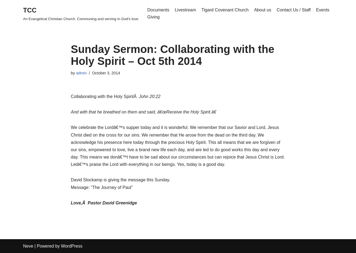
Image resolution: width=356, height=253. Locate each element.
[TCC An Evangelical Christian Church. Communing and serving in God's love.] (81, 13)
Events (322, 10)
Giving (153, 17)
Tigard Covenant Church (225, 10)
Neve (28, 246)
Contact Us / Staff (294, 10)
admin (81, 73)
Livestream (185, 10)
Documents (158, 10)
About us (262, 10)
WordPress (71, 246)
